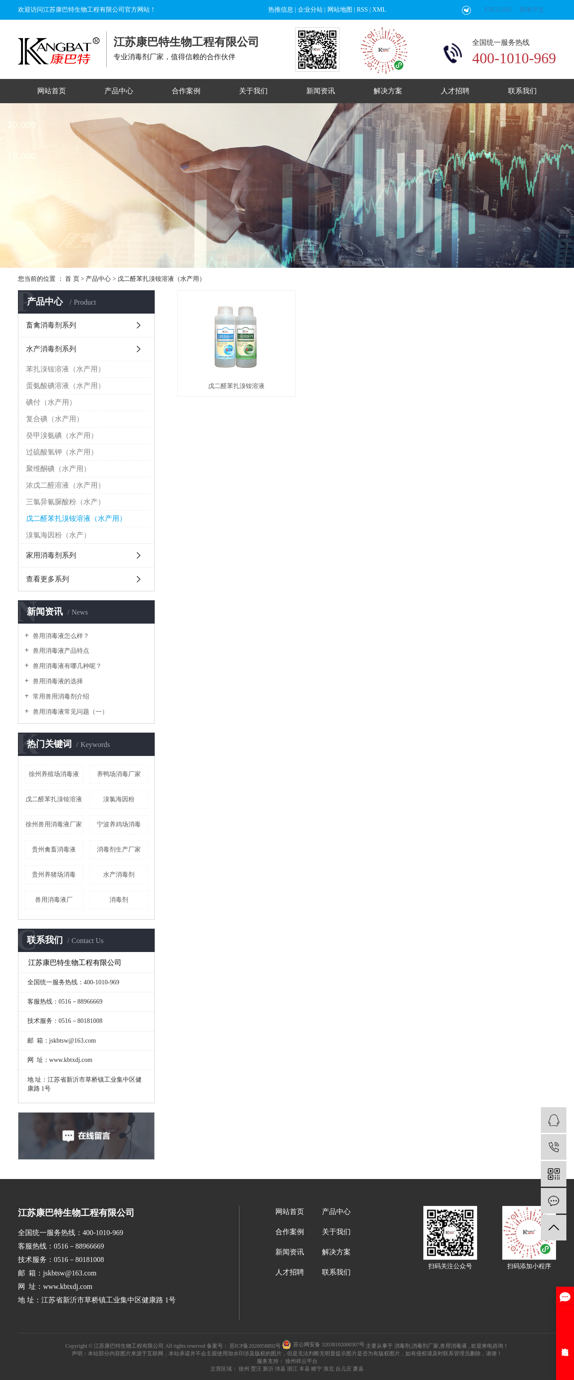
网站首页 (51, 91)
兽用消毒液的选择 (57, 681)
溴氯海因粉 (119, 799)
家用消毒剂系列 (51, 555)
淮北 (328, 1369)
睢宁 (316, 1369)
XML (379, 9)
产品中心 (118, 91)
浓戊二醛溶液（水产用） (65, 485)
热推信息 (280, 9)
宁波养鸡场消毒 (119, 824)
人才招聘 (455, 91)
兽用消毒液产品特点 (60, 650)
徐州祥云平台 (300, 1361)
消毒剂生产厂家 (119, 849)
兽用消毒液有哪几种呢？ (66, 666)
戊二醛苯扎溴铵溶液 (54, 799)
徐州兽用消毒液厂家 (54, 824)
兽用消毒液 (453, 1346)
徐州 (244, 1369)
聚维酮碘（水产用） (58, 468)
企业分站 (310, 9)
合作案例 (186, 91)
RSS (362, 9)
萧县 (358, 1369)
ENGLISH (497, 9)
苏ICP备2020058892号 (255, 1346)
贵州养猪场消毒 (54, 874)
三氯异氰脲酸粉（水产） (65, 502)
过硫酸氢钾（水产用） (62, 452)
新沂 (268, 1369)
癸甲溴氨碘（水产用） (62, 435)
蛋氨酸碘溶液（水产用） (65, 385)
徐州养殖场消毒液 (54, 774)
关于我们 (253, 91)
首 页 (72, 278)
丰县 (304, 1369)
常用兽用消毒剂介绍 (60, 696)
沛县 (280, 1369)
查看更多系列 (47, 579)
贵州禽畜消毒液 (54, 849)
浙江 (292, 1369)
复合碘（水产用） (54, 419)
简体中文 (531, 9)
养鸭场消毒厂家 (119, 774)
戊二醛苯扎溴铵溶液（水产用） (161, 278)
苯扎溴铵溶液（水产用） (65, 369)
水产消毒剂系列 (51, 349)
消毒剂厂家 (425, 1346)
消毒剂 (118, 899)
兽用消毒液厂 (54, 899)
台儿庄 (343, 1369)
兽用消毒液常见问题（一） (69, 711)
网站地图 (339, 9)
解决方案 (388, 91)
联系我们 (522, 91)
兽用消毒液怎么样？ (60, 636)
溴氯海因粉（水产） (58, 535)
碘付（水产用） (51, 402)
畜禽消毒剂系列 (51, 325)
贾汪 (256, 1369)
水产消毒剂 (119, 874)
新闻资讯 (320, 91)
